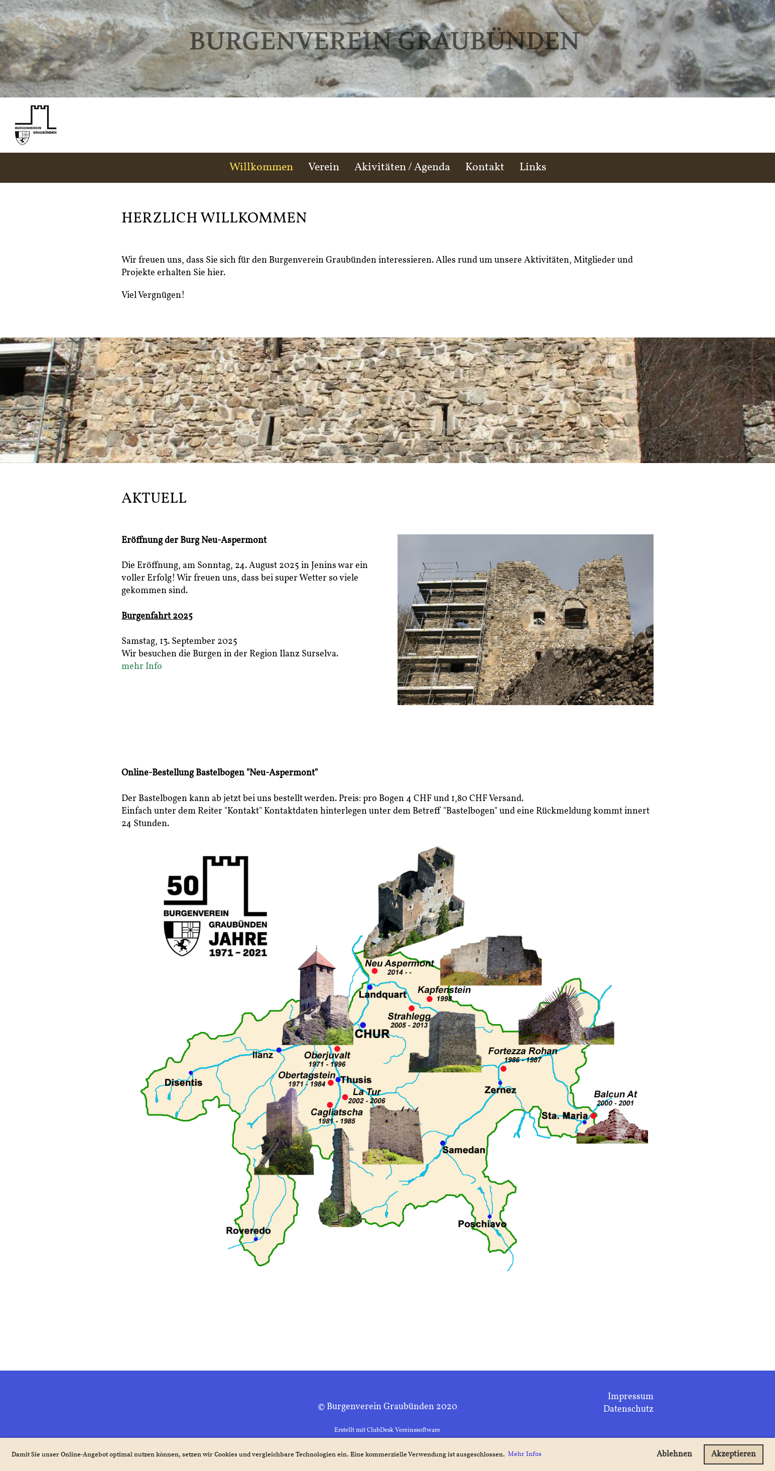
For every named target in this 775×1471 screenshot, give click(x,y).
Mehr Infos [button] (525, 1454)
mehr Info (141, 666)
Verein (323, 167)
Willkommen (261, 167)
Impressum (631, 1397)
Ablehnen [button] (674, 1454)
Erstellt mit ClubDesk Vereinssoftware (387, 1430)
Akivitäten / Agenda (402, 167)
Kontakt (484, 167)
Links (533, 167)
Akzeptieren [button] (733, 1454)
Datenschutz (628, 1409)
